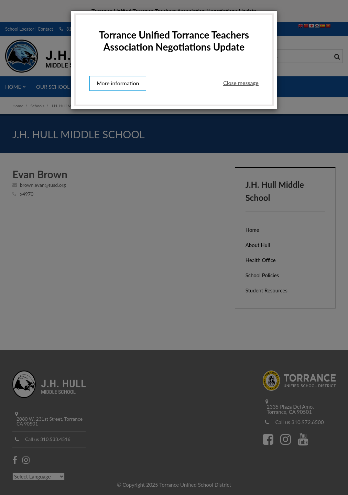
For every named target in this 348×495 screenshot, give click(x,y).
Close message (241, 82)
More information (118, 83)
